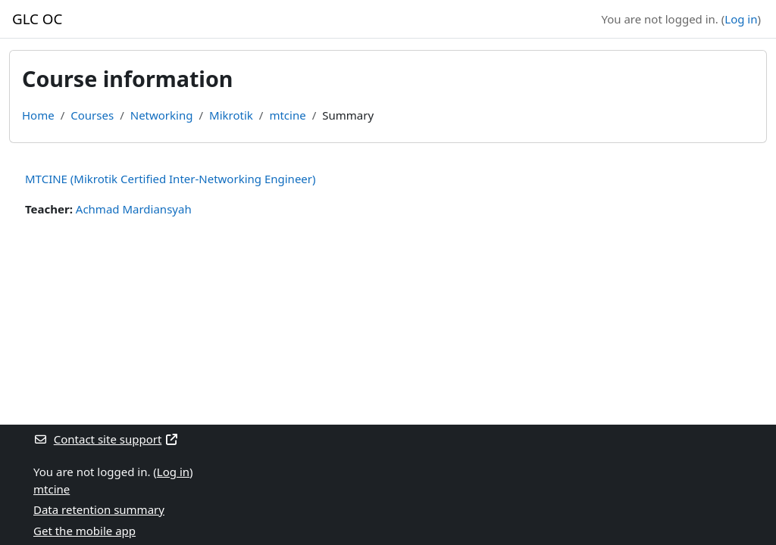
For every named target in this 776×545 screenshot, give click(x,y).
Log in (740, 18)
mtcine (287, 115)
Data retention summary (98, 509)
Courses (92, 115)
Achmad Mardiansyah (134, 208)
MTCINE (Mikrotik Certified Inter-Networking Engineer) (170, 178)
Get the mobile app (84, 530)
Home (38, 115)
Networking (161, 115)
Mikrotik (231, 115)
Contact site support (106, 439)
